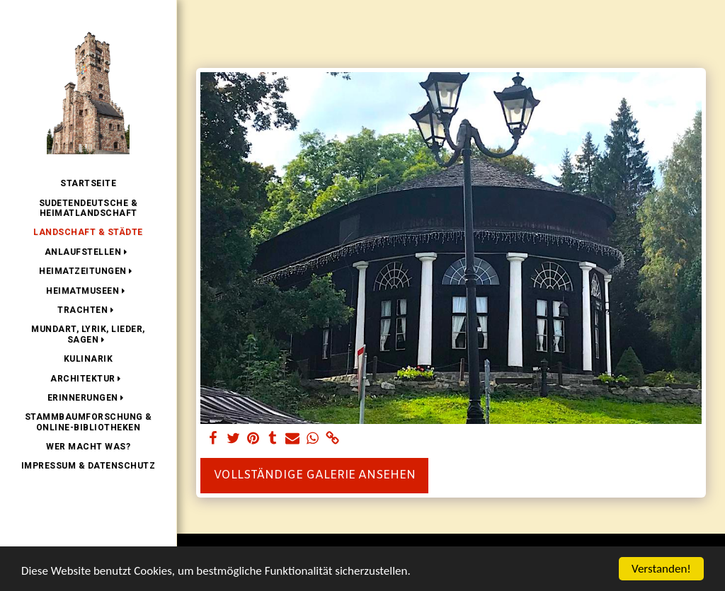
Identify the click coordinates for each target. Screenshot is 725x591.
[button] (88, 252)
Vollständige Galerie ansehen (315, 475)
